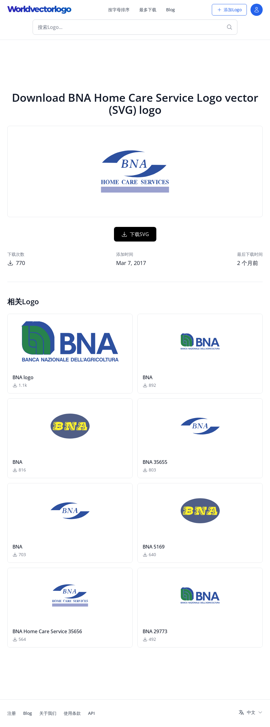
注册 (11, 713)
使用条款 (72, 713)
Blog (170, 9)
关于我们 (47, 713)
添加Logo (229, 9)
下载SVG (135, 234)
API (91, 713)
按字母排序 (119, 9)
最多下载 (147, 9)
